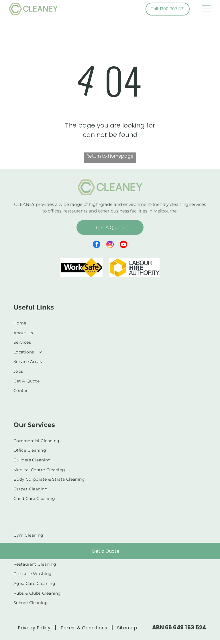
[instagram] (110, 245)
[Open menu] (206, 9)
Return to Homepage (110, 156)
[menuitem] (110, 323)
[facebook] (96, 245)
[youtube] (123, 245)
